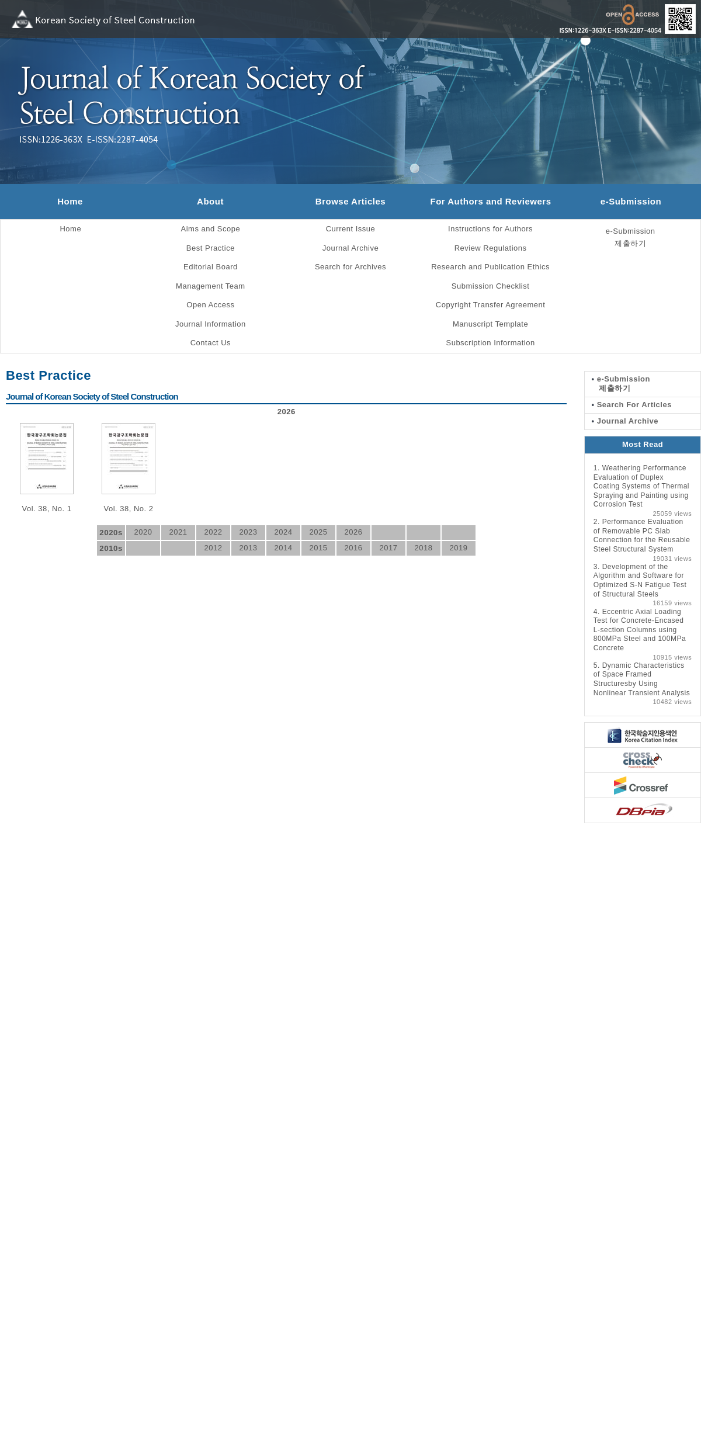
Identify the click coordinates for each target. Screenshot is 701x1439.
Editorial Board (210, 266)
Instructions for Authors (490, 228)
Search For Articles (632, 404)
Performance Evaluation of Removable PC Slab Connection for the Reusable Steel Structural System (642, 535)
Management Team (210, 286)
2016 (353, 547)
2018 (423, 547)
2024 (283, 532)
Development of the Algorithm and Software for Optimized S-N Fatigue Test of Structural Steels (640, 580)
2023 (248, 532)
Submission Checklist (491, 286)
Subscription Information (490, 342)
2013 (248, 547)
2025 (318, 532)
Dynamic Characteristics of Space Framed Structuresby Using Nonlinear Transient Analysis (642, 679)
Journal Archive (350, 248)
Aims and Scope (211, 228)
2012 (213, 547)
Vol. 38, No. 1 (46, 508)
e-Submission (631, 201)
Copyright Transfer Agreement (490, 304)
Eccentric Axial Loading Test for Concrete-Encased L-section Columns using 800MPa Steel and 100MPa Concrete (640, 630)
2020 (143, 532)
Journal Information (210, 324)
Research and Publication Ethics (490, 266)
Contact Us (210, 342)
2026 (353, 532)
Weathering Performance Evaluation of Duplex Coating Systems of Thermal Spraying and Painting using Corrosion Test (641, 486)
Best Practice (210, 248)
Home (70, 201)
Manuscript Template (490, 324)
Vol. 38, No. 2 (128, 508)
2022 (213, 532)
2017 (388, 547)
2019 (458, 547)
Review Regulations (490, 248)
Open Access (210, 304)
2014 (283, 547)
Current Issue (351, 228)
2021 (178, 532)
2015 (318, 547)
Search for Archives (350, 266)
